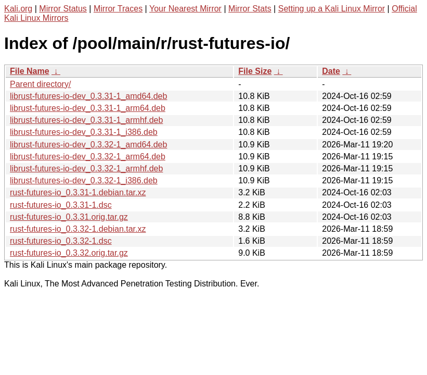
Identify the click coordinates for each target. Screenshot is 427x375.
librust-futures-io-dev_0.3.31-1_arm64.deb (87, 108)
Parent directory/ (40, 84)
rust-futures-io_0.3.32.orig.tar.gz (69, 252)
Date (331, 71)
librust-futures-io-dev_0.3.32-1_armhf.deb (86, 168)
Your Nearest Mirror (185, 8)
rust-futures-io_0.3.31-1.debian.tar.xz (78, 192)
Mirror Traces (118, 8)
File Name (29, 71)
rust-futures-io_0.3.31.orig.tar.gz (69, 217)
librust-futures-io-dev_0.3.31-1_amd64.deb (88, 96)
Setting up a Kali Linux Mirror (331, 8)
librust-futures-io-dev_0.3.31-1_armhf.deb (86, 120)
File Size (254, 71)
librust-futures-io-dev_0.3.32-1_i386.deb (84, 180)
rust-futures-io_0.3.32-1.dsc (61, 240)
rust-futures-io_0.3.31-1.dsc (61, 205)
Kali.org (18, 8)
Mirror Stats (249, 8)
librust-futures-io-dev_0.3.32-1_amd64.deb (88, 144)
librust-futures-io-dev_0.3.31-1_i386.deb (84, 132)
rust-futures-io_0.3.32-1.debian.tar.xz (78, 228)
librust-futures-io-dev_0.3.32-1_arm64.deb (87, 156)
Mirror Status (63, 8)
